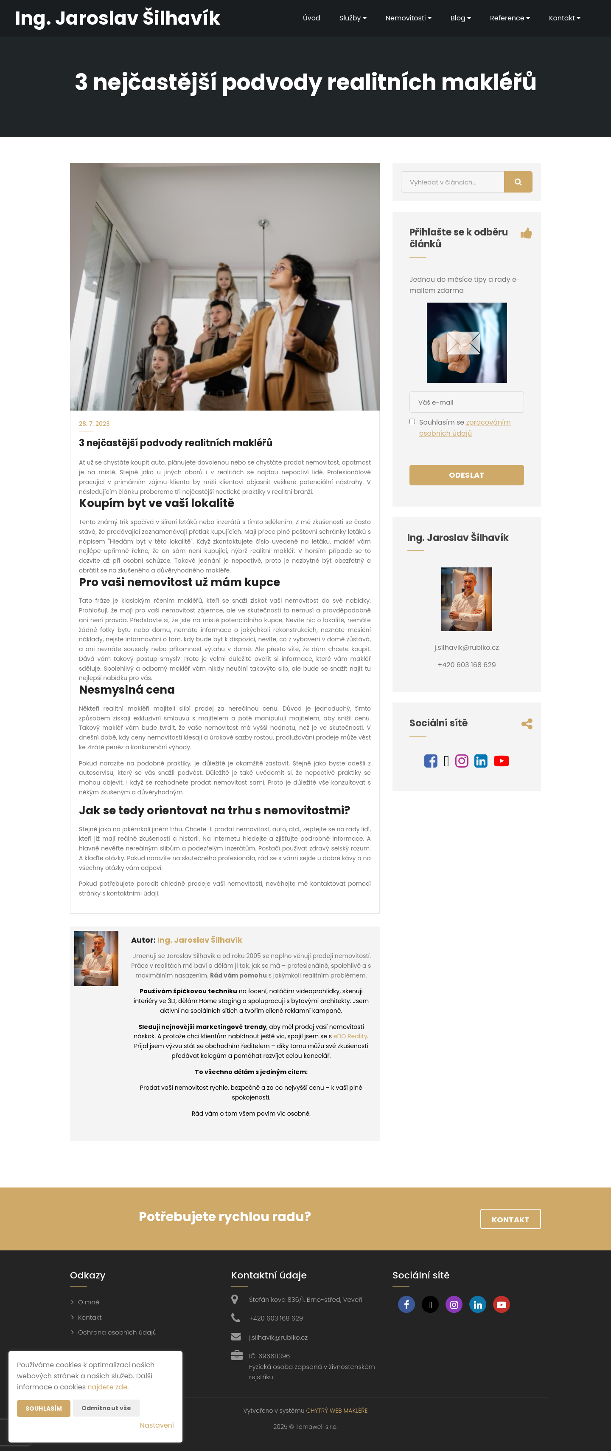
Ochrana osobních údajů (117, 1332)
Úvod (311, 18)
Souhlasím (43, 1408)
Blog (461, 18)
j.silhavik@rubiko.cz (278, 1337)
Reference (510, 18)
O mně (88, 1302)
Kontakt (564, 18)
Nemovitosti (409, 18)
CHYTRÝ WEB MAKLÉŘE (336, 1410)
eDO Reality (350, 1036)
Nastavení (157, 1425)
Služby (353, 18)
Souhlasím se (442, 422)
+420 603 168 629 (276, 1318)
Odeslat (467, 475)
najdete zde (107, 1387)
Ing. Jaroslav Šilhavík (199, 940)
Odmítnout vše (106, 1408)
